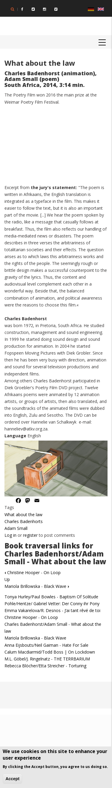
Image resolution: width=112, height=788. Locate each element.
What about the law (23, 514)
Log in (10, 535)
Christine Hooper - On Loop (32, 572)
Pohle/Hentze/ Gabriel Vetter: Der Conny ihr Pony (51, 603)
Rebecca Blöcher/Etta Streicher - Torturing (45, 666)
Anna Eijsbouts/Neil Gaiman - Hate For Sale (46, 645)
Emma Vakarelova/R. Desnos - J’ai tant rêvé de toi (52, 610)
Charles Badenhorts (23, 521)
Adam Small (15, 528)
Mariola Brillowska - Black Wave (36, 586)
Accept (12, 778)
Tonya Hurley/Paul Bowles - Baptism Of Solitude (51, 597)
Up (7, 579)
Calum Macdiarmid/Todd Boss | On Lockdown (49, 652)
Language (15, 436)
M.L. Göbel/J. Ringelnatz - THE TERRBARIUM (47, 659)
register (30, 535)
